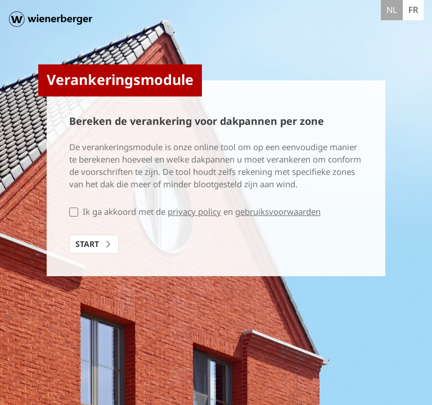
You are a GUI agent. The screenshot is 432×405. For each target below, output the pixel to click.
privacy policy (194, 211)
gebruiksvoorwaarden (278, 211)
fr (413, 9)
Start (94, 243)
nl (391, 9)
